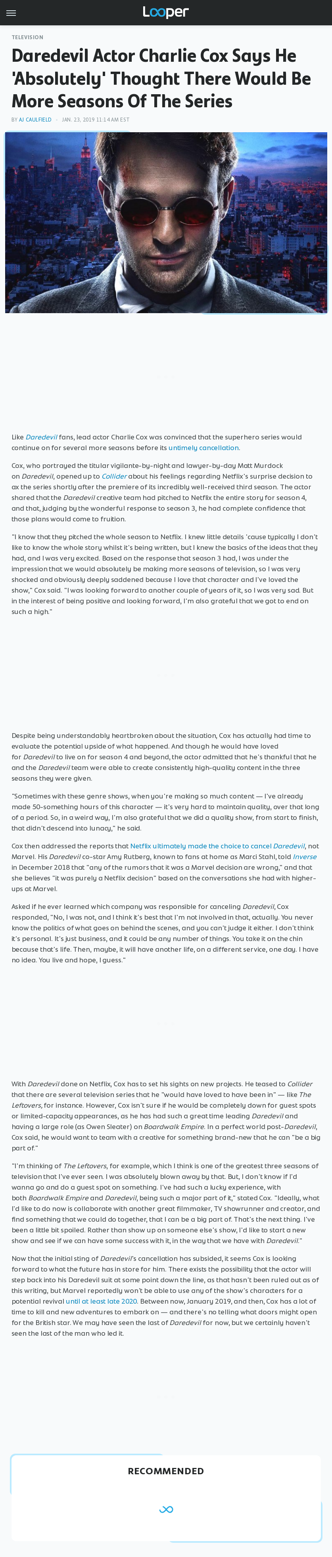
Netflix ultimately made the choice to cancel (217, 846)
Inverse (305, 856)
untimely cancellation (204, 447)
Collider (114, 476)
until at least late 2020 (101, 1301)
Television (28, 37)
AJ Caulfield (35, 119)
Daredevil (41, 437)
